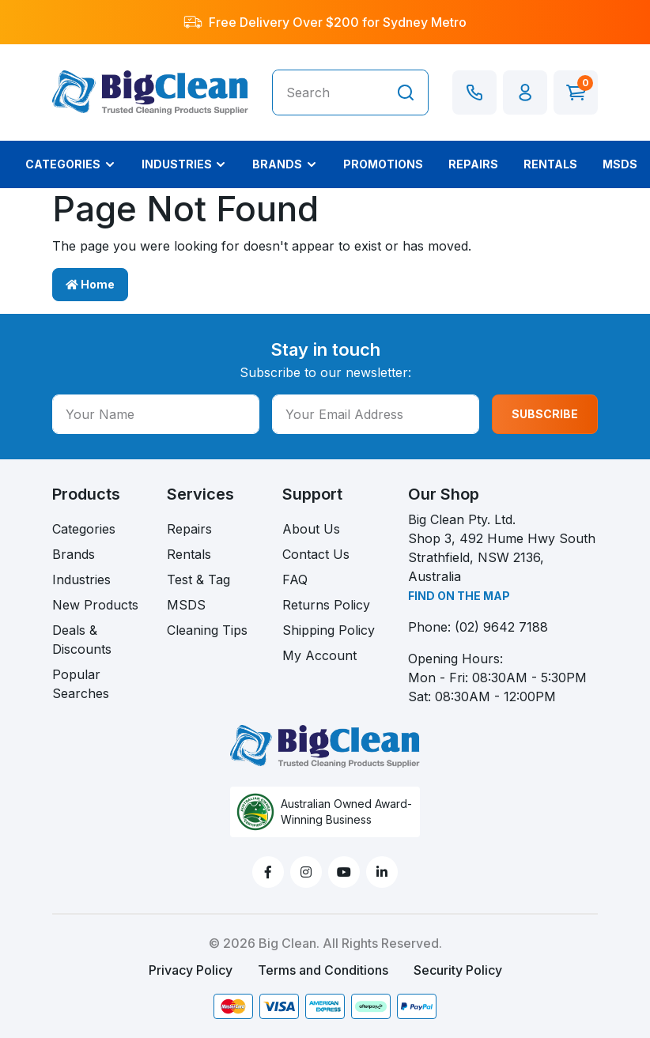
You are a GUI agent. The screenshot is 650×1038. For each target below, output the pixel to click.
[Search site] (406, 92)
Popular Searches (80, 683)
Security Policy (458, 970)
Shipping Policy (328, 630)
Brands (73, 554)
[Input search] (328, 92)
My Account (319, 655)
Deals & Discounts (81, 639)
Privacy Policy (190, 970)
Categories (83, 529)
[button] (525, 92)
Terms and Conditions (323, 970)
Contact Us (316, 554)
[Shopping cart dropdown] (576, 92)
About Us (311, 529)
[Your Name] (155, 414)
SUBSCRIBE (545, 414)
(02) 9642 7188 (501, 627)
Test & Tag (198, 579)
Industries (81, 579)
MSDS (186, 605)
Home (90, 284)
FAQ (295, 579)
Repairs (189, 529)
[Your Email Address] (375, 414)
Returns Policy (326, 605)
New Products (95, 605)
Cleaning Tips (207, 630)
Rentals (189, 554)
